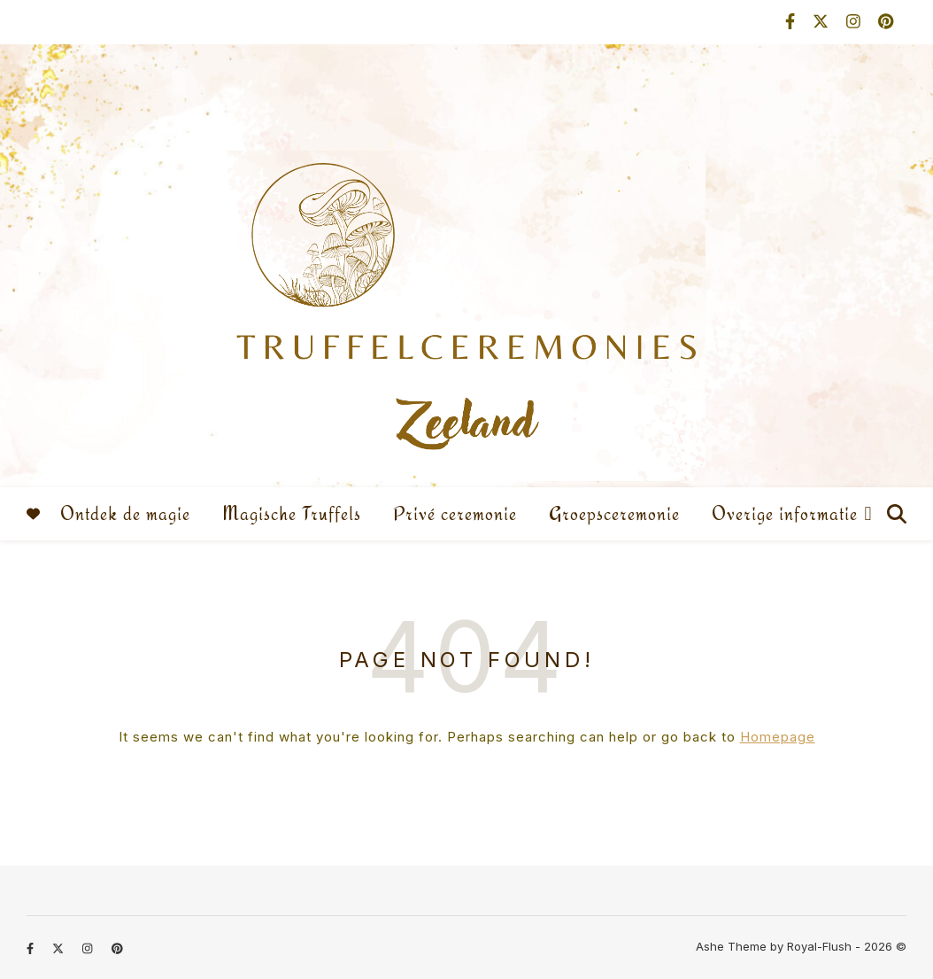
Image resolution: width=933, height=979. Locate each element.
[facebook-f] (792, 21)
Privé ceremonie (455, 513)
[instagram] (855, 21)
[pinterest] (885, 21)
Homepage (777, 736)
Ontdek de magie (125, 513)
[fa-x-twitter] (823, 21)
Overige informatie (785, 513)
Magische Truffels (291, 513)
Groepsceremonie (614, 513)
